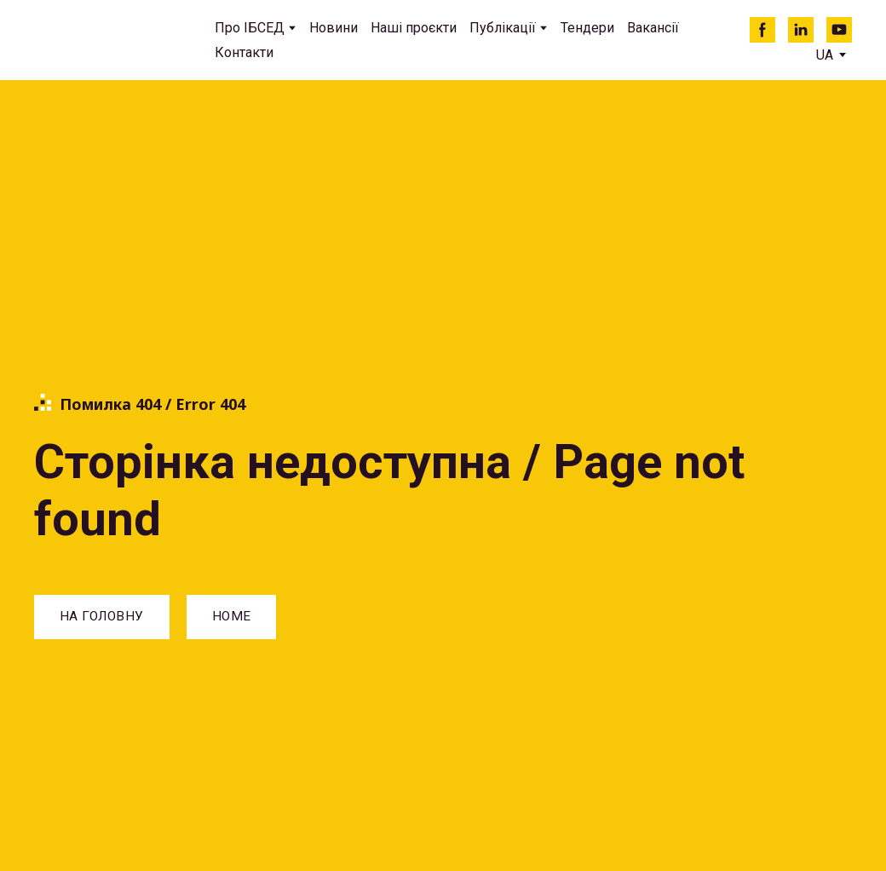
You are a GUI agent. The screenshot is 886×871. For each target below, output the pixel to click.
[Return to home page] (111, 40)
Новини (333, 28)
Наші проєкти (414, 28)
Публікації (502, 28)
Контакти (244, 52)
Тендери (587, 28)
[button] (762, 30)
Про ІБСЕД (250, 28)
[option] (824, 55)
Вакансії (653, 28)
